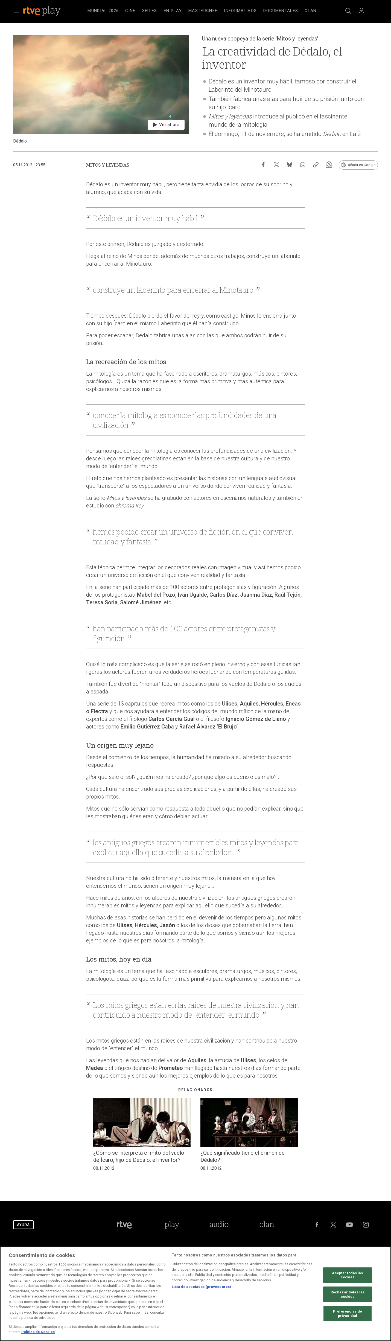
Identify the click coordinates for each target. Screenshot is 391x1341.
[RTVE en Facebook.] (317, 1224)
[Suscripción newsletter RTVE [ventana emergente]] (328, 164)
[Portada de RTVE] (124, 1224)
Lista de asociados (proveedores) (201, 1287)
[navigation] (202, 11)
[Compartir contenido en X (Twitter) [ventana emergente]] (276, 164)
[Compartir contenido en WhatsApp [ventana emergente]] (302, 164)
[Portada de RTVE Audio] (219, 1224)
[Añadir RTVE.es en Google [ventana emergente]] (358, 165)
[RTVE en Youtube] (349, 1224)
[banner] (49, 11)
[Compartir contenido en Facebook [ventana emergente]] (263, 164)
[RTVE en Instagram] (365, 1224)
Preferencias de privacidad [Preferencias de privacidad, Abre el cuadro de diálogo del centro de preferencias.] (347, 1313)
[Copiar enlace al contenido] (315, 164)
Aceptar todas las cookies (347, 1275)
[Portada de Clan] (266, 1224)
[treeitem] (103, 11)
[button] (16, 11)
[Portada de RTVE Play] (171, 1224)
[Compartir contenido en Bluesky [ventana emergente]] (289, 164)
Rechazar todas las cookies (347, 1294)
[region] (195, 1294)
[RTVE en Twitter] (333, 1224)
